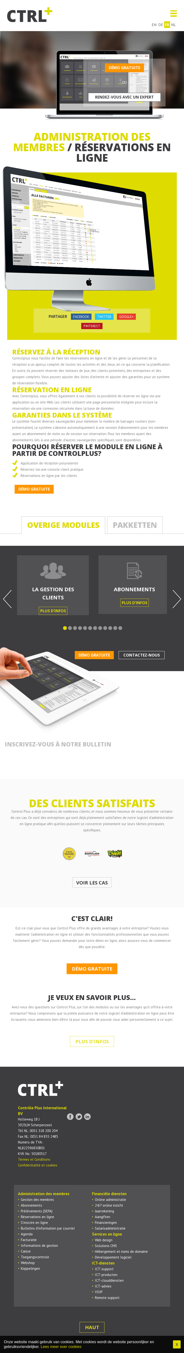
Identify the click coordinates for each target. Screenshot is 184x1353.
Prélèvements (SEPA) (36, 1211)
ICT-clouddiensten (109, 1280)
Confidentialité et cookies (37, 1165)
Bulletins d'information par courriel (48, 1228)
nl (173, 24)
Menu (172, 13)
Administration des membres (43, 1193)
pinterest (92, 326)
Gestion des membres (37, 1199)
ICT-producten (106, 1274)
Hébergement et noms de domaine (121, 1251)
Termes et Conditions (34, 1159)
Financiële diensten (109, 1193)
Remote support (107, 1297)
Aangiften (102, 1217)
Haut (92, 1327)
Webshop (28, 1262)
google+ (126, 317)
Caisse (26, 1251)
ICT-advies (103, 1286)
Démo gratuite (124, 67)
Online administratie (110, 1199)
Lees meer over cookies (61, 1347)
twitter (104, 317)
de (160, 24)
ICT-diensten (103, 1263)
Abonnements (31, 1205)
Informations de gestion (39, 1245)
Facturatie (29, 1239)
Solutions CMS (106, 1245)
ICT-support (104, 1269)
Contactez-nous (141, 655)
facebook (81, 317)
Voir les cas (92, 882)
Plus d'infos (53, 610)
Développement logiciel (113, 1257)
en (154, 24)
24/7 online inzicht (109, 1205)
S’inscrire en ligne (34, 1222)
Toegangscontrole (35, 1257)
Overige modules (63, 525)
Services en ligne (107, 1234)
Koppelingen (30, 1268)
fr (167, 24)
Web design (103, 1240)
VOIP (99, 1292)
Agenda (27, 1234)
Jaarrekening (104, 1211)
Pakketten (135, 525)
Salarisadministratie (110, 1228)
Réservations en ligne (37, 1217)
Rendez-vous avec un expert (124, 97)
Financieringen (106, 1222)
